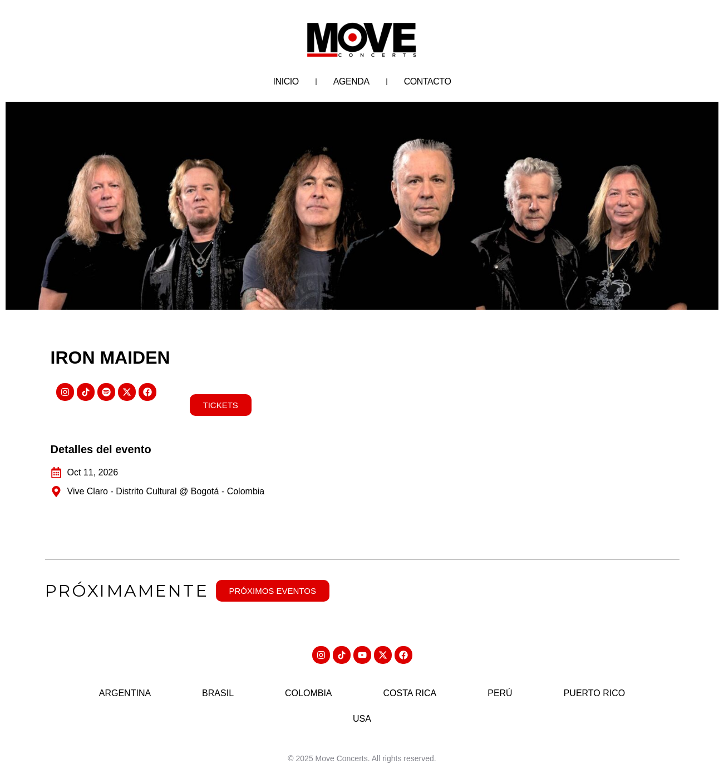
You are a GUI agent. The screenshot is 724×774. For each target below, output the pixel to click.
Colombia (308, 693)
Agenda (351, 81)
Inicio (286, 81)
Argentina (125, 693)
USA (362, 718)
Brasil (218, 693)
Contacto (427, 81)
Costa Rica (410, 693)
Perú (499, 693)
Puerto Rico (595, 693)
